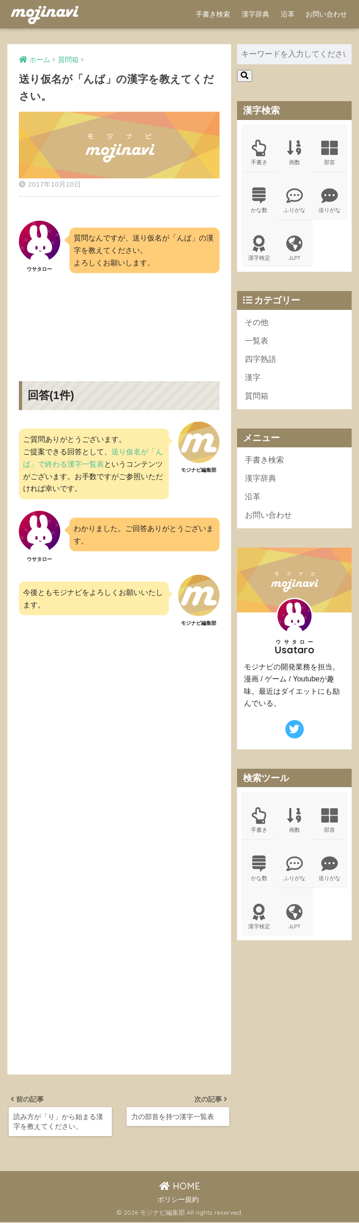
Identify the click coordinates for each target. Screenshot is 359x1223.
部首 (330, 153)
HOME (179, 1187)
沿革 (288, 14)
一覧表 (256, 342)
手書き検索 (213, 14)
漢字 (253, 379)
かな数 (259, 201)
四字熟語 (260, 360)
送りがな (330, 201)
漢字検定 (259, 249)
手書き (259, 153)
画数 (294, 153)
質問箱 (256, 398)
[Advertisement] (119, 319)
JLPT (294, 249)
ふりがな (294, 201)
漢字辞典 (255, 14)
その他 (256, 323)
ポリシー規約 (178, 1200)
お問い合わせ (326, 14)
